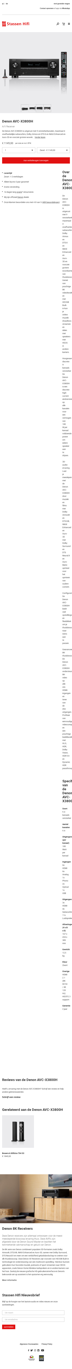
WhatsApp (66, 8)
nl (3, 4)
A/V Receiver (8, 126)
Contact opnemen (47, 8)
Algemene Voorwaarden (29, 1344)
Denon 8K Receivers (17, 1228)
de (7, 4)
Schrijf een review (11, 1097)
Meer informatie (9, 1280)
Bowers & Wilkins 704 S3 (13, 1153)
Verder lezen (40, 137)
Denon (20, 197)
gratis (19, 192)
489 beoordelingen (51, 202)
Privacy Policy (47, 1344)
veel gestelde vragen (62, 3)
